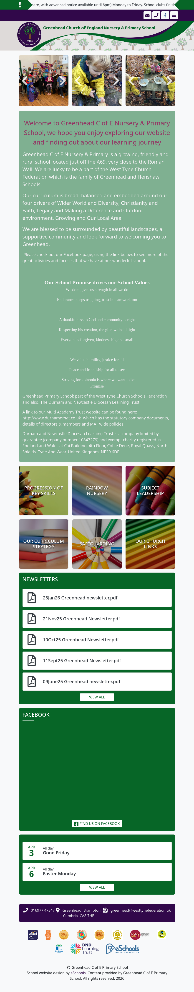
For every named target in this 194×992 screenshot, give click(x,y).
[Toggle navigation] (173, 15)
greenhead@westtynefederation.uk (141, 910)
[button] (24, 80)
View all (97, 697)
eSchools (78, 972)
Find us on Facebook (97, 823)
